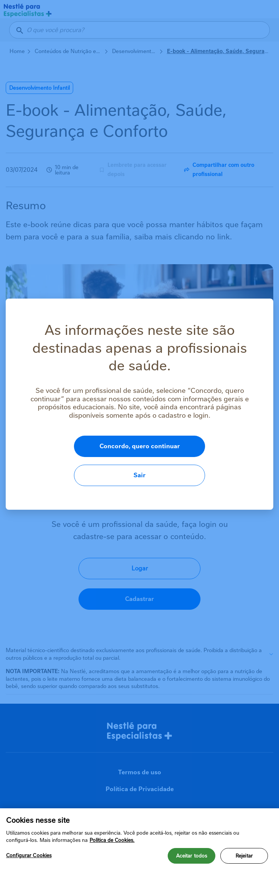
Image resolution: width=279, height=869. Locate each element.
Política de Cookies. (112, 840)
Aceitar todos (191, 856)
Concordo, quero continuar (107, 461)
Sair (225, 461)
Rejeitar (244, 856)
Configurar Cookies (28, 855)
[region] (139, 838)
